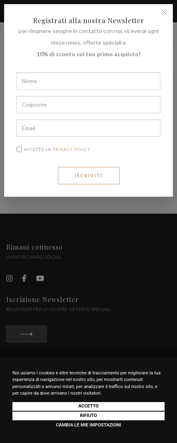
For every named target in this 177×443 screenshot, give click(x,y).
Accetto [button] (88, 406)
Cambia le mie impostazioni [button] (88, 425)
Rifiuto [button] (88, 415)
